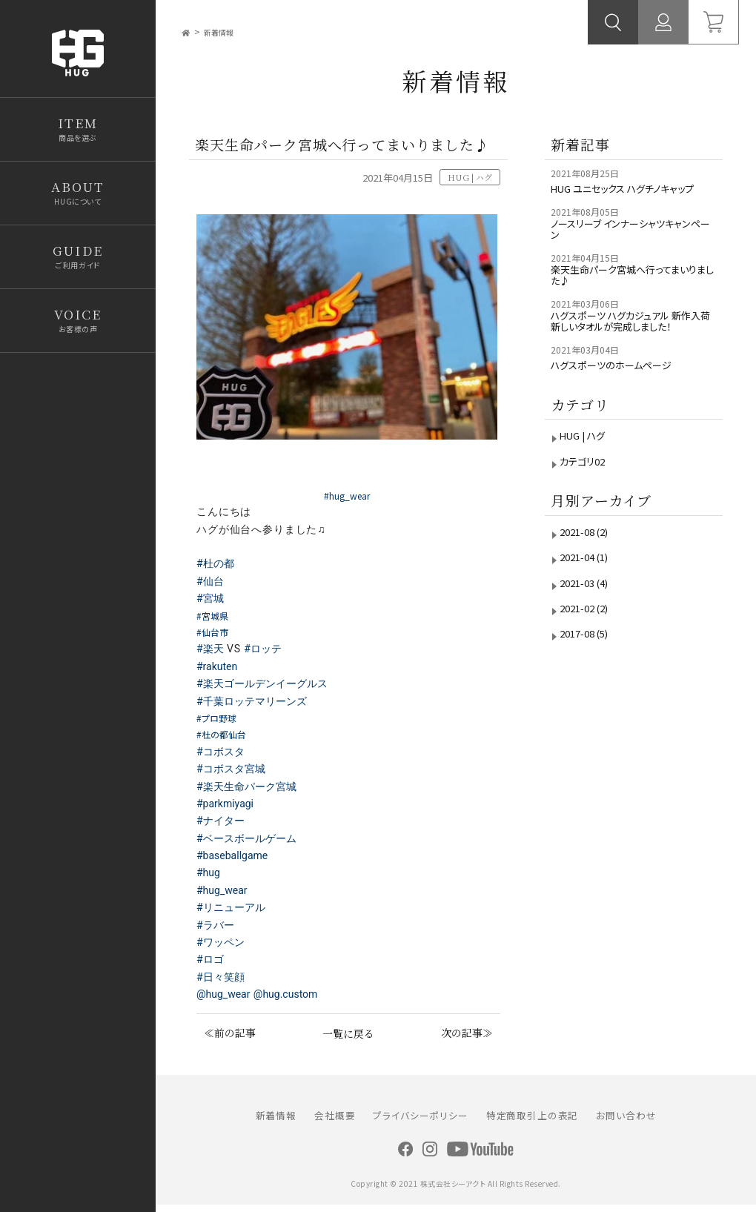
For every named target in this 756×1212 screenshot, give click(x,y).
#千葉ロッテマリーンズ (255, 706)
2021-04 (591, 587)
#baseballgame (236, 860)
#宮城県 (216, 619)
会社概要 (334, 1121)
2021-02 (591, 639)
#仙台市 (216, 636)
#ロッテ (266, 653)
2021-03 (591, 613)
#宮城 (210, 603)
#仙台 (210, 586)
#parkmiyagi (228, 808)
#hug (209, 877)
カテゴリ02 (586, 491)
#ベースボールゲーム (249, 843)
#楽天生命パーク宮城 (249, 790)
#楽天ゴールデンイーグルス (266, 688)
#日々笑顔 (222, 981)
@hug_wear (226, 998)
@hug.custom (294, 998)
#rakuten (219, 671)
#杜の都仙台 (226, 738)
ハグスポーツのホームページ (619, 395)
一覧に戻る (348, 1038)
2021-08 (591, 561)
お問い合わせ (626, 1121)
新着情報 (226, 31)
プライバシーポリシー (420, 1121)
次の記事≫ (471, 1038)
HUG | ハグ (587, 466)
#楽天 (210, 653)
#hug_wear (224, 895)
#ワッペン (222, 947)
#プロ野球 (221, 722)
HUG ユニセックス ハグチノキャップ (629, 194)
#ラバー (216, 930)
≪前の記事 (225, 1038)
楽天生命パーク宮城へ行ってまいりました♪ (630, 298)
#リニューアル (233, 912)
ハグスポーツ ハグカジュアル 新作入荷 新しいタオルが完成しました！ (632, 349)
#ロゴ (210, 964)
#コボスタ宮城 (233, 773)
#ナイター (222, 825)
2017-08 (591, 664)
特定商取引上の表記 (532, 1121)
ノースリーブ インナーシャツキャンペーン (630, 246)
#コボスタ (222, 756)
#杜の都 (216, 568)
